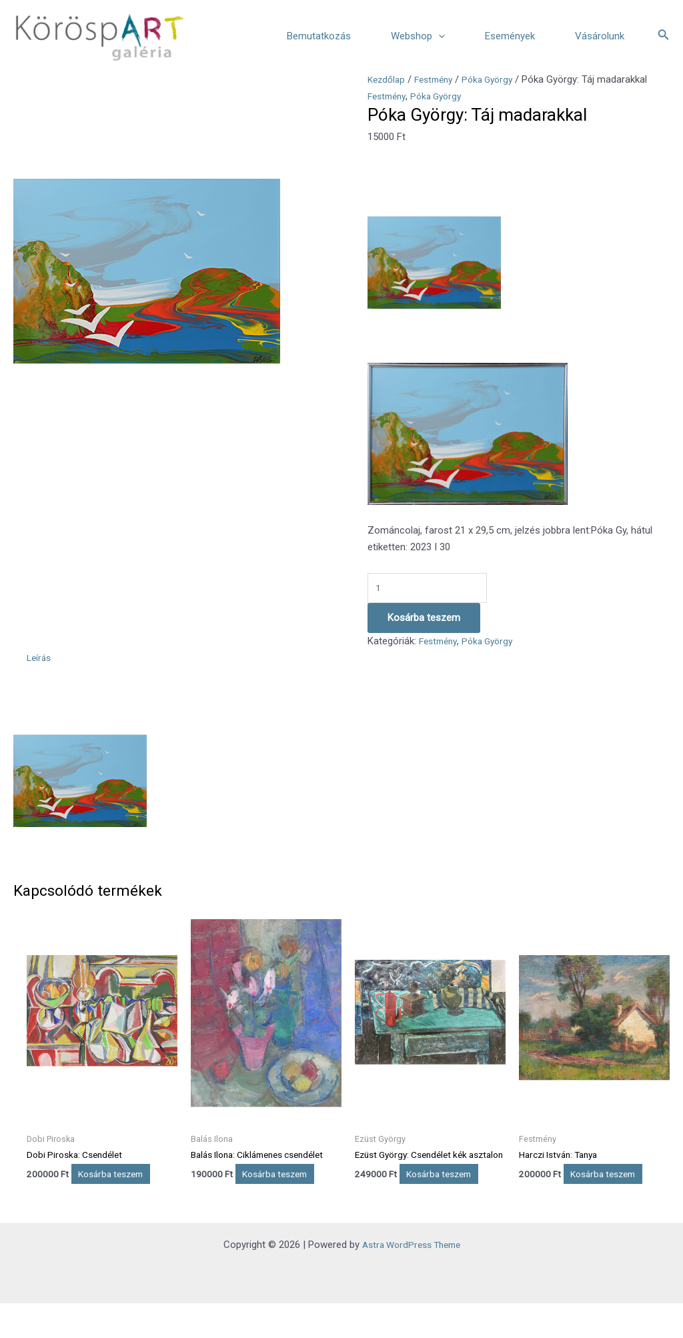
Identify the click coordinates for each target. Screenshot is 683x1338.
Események (510, 36)
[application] (438, 36)
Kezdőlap (388, 79)
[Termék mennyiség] (434, 589)
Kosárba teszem (424, 620)
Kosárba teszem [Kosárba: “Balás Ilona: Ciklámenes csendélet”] (241, 1187)
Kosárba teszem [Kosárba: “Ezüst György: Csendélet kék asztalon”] (405, 1200)
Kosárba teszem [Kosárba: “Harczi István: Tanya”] (569, 1187)
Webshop (418, 36)
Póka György (498, 79)
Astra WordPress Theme (411, 1279)
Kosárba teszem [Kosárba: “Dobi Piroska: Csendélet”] (77, 1187)
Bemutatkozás (319, 36)
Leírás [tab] (40, 660)
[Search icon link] (664, 35)
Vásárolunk (599, 36)
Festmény (439, 79)
